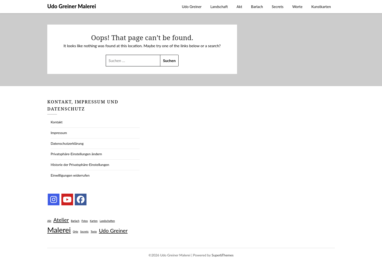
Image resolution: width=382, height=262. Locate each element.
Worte (297, 6)
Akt (239, 6)
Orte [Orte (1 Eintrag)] (75, 231)
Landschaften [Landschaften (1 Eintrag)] (107, 220)
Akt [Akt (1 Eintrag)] (49, 220)
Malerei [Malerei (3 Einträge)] (59, 230)
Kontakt (57, 122)
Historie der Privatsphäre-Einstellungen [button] (80, 165)
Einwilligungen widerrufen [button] (70, 175)
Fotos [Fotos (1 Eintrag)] (84, 220)
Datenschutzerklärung (67, 143)
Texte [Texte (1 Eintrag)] (94, 231)
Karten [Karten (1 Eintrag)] (94, 220)
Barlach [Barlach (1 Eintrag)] (75, 220)
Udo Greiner (192, 6)
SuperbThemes (222, 255)
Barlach (257, 6)
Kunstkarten (321, 6)
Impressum (59, 133)
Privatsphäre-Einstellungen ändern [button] (76, 154)
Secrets (277, 6)
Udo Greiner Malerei (71, 6)
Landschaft (219, 6)
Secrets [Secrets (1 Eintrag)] (84, 231)
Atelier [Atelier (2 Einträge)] (61, 220)
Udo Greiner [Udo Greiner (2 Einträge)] (113, 230)
